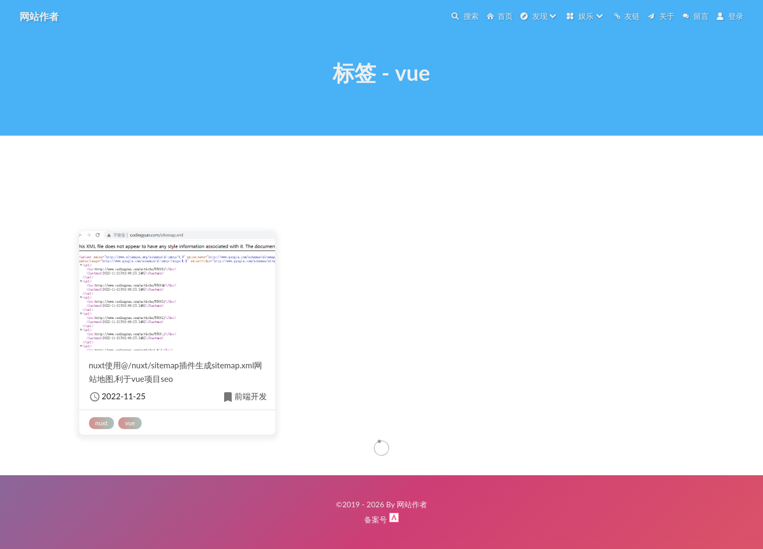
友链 (626, 16)
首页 (499, 16)
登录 (729, 16)
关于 (661, 16)
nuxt (102, 422)
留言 (695, 16)
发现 (538, 16)
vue (130, 422)
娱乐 (585, 16)
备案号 (376, 519)
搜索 (465, 16)
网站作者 (39, 16)
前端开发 (244, 397)
